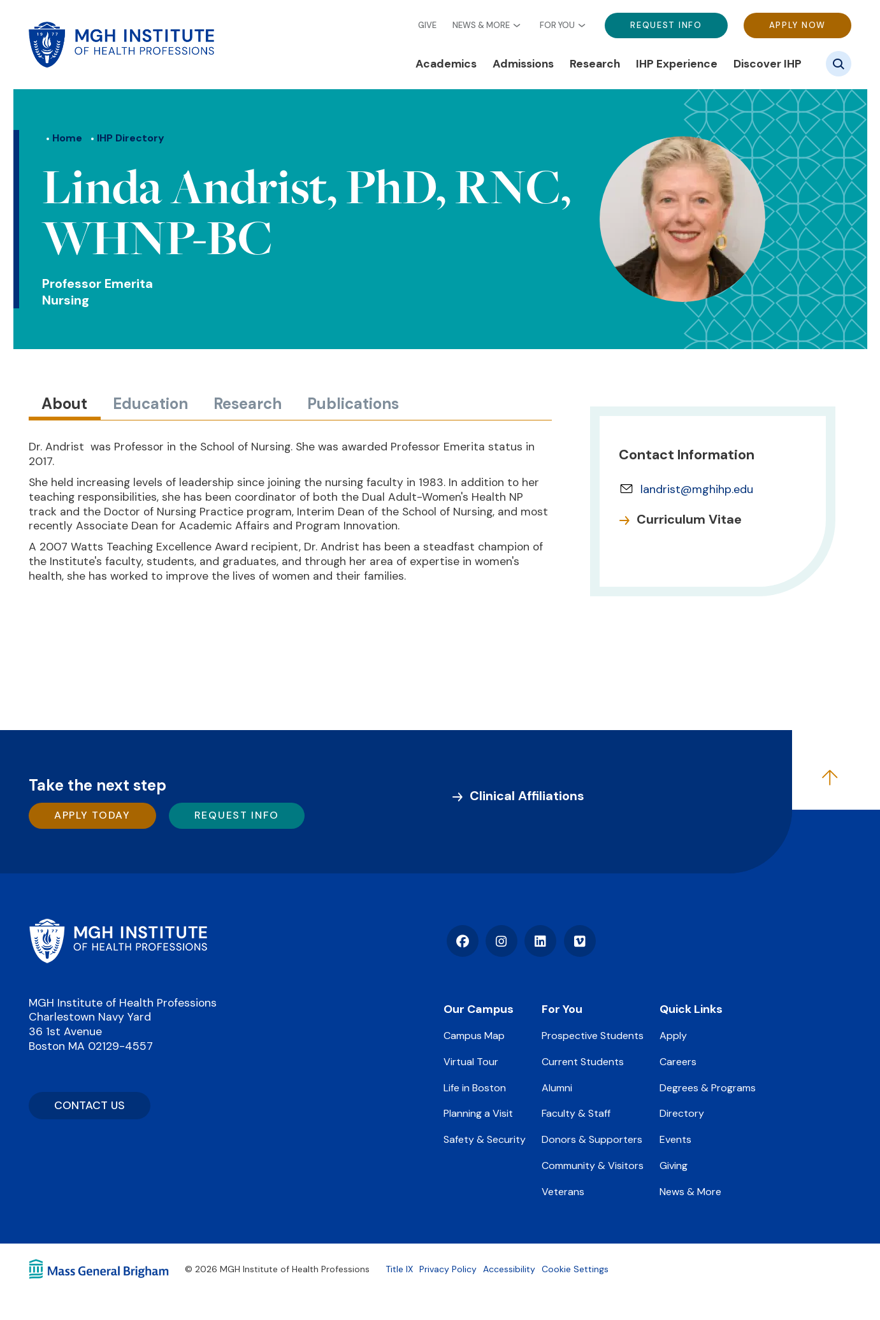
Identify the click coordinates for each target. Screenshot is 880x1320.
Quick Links (691, 1009)
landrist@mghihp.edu (696, 489)
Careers (678, 1061)
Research (595, 64)
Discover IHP (767, 64)
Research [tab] (247, 403)
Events (675, 1139)
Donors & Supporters (592, 1139)
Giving (674, 1165)
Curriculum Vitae (689, 519)
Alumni (557, 1087)
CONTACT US (89, 1105)
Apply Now (797, 25)
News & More (481, 25)
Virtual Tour (471, 1061)
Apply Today (92, 815)
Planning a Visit (478, 1113)
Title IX (399, 1269)
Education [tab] (150, 403)
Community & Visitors (593, 1165)
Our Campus (479, 1009)
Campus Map (474, 1035)
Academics (446, 64)
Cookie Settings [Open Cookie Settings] (575, 1269)
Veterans (563, 1191)
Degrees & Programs (708, 1087)
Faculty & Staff (576, 1113)
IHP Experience (677, 64)
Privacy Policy (448, 1269)
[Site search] (838, 63)
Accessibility (509, 1269)
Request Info (666, 25)
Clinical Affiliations (527, 795)
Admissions (523, 64)
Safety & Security (485, 1139)
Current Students (583, 1061)
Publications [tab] (353, 403)
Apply (673, 1035)
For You (557, 25)
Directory (682, 1113)
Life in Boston (475, 1087)
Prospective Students (593, 1035)
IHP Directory (130, 138)
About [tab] (64, 403)
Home (67, 138)
